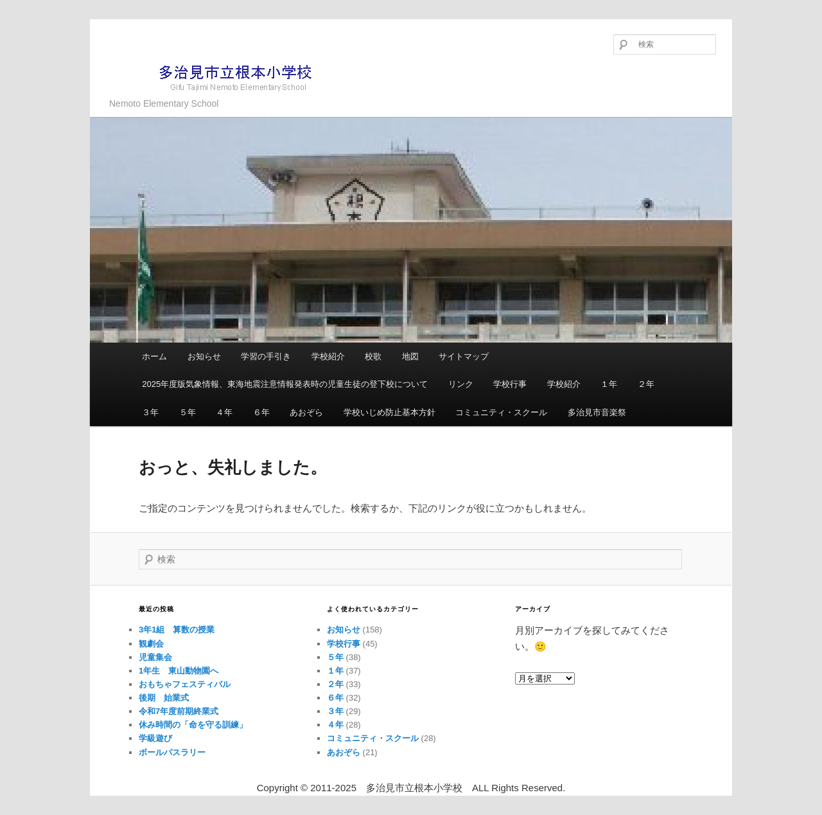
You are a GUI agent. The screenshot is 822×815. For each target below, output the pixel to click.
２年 (646, 384)
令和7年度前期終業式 (178, 711)
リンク (460, 384)
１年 (608, 384)
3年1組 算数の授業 (176, 629)
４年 (224, 412)
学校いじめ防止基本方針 (389, 412)
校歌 (373, 356)
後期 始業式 (164, 698)
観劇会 (151, 644)
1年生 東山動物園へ (178, 671)
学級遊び (155, 738)
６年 (261, 412)
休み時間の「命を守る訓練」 (193, 725)
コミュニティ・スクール (501, 412)
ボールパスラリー (172, 752)
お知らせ (204, 356)
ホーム (154, 356)
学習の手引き (266, 356)
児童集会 (155, 657)
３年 (150, 412)
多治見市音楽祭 (597, 412)
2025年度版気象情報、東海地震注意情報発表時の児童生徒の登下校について (285, 384)
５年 (187, 412)
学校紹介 (328, 356)
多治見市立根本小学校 (215, 77)
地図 (410, 356)
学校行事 (510, 384)
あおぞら (306, 412)
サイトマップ (464, 356)
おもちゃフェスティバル (185, 684)
